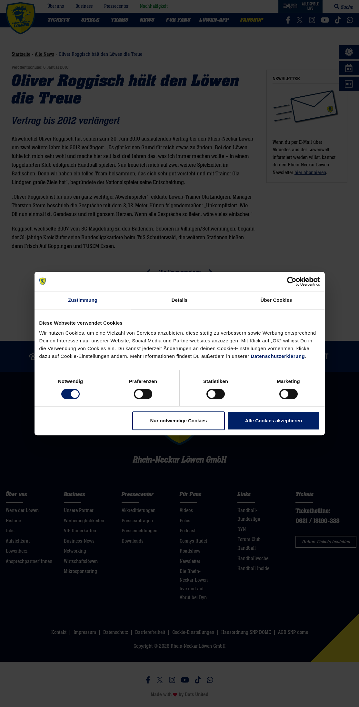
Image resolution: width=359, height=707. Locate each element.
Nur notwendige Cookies (178, 420)
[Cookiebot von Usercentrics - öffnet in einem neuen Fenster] (292, 281)
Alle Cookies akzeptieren (273, 420)
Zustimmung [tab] (82, 300)
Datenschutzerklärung (278, 356)
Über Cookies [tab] (276, 300)
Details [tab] (180, 300)
